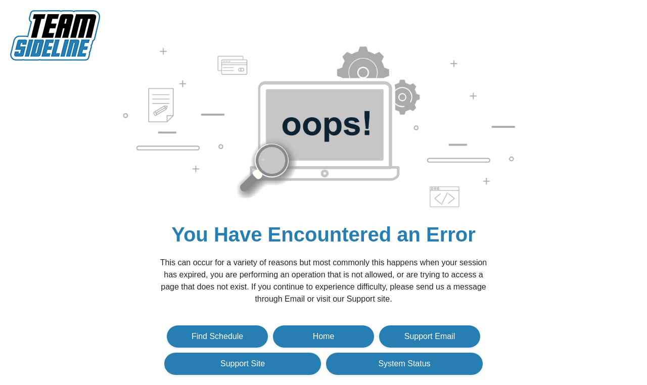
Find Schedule (217, 336)
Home (324, 336)
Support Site (242, 363)
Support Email (429, 336)
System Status (404, 363)
